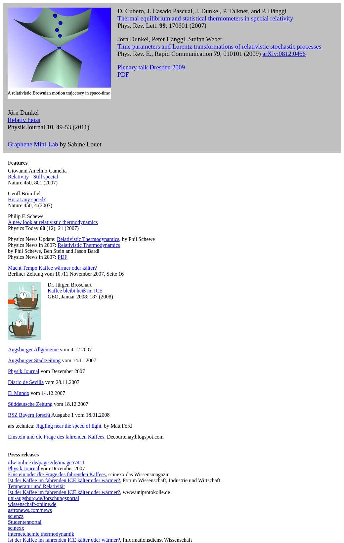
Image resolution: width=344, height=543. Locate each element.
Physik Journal (23, 371)
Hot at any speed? (27, 199)
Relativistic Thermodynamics (88, 239)
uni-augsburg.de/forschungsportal (43, 498)
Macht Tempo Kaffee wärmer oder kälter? (52, 268)
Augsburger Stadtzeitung (34, 360)
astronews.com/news (30, 510)
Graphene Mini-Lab (34, 144)
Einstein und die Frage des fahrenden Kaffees (56, 437)
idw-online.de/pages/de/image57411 (46, 462)
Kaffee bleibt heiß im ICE (75, 290)
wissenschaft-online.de (32, 504)
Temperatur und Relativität (36, 486)
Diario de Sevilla (26, 382)
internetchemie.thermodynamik (41, 534)
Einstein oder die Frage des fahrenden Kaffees (57, 474)
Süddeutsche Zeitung (30, 404)
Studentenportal (24, 522)
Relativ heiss (24, 119)
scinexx (16, 528)
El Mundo (18, 393)
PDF (123, 74)
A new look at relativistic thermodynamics (53, 222)
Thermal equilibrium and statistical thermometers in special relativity (205, 18)
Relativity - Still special (33, 176)
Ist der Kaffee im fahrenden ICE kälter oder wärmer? (64, 480)
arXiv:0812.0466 (284, 53)
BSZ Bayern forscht (29, 415)
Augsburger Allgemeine (33, 349)
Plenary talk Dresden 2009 (151, 67)
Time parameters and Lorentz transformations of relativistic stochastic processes (219, 46)
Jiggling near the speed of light (68, 426)
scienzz (15, 516)
